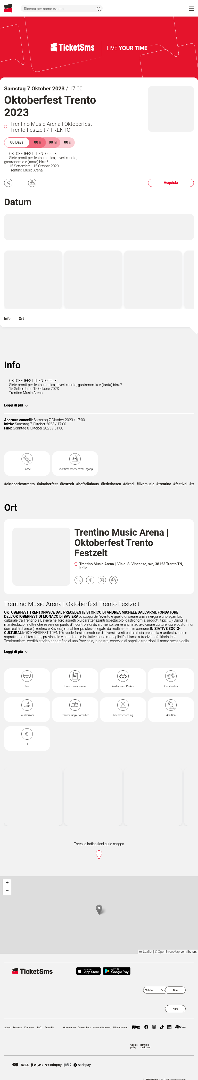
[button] (99, 909)
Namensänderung (102, 1027)
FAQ (39, 1027)
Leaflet (145, 951)
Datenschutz (84, 1027)
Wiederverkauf (120, 1027)
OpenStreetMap (169, 951)
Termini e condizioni (145, 1046)
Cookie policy (134, 1046)
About (7, 1027)
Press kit (49, 1027)
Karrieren (29, 1027)
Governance (69, 1027)
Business (17, 1027)
